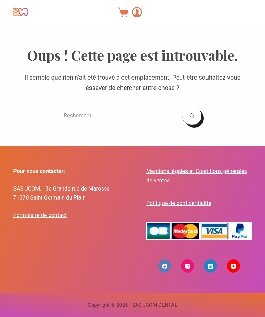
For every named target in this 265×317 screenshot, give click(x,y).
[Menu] (249, 12)
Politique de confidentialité (178, 203)
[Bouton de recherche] (191, 115)
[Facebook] (164, 266)
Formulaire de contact (40, 215)
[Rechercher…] (123, 115)
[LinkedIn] (210, 266)
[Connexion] (137, 12)
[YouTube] (233, 266)
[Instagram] (187, 266)
